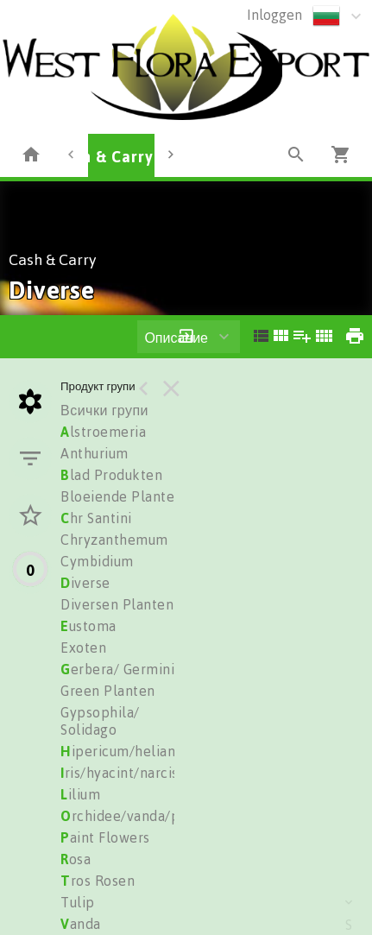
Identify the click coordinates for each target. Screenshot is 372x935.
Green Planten (107, 690)
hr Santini (96, 518)
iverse (85, 582)
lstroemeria (103, 431)
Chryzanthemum (114, 539)
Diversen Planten (116, 604)
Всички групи (104, 410)
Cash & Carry (104, 156)
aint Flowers (105, 837)
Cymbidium (97, 561)
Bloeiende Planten (121, 496)
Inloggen (274, 14)
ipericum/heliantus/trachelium (165, 751)
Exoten (83, 647)
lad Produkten (111, 474)
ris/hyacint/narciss (122, 772)
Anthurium (94, 453)
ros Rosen (97, 880)
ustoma (88, 626)
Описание (176, 337)
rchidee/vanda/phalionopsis (157, 815)
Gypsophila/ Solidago (100, 721)
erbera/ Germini (117, 669)
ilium (80, 794)
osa (75, 859)
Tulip (77, 902)
